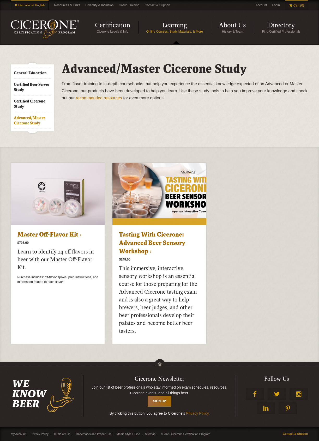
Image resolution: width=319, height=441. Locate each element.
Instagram (299, 394)
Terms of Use (61, 434)
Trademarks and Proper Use (93, 434)
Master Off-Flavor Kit (47, 234)
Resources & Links (67, 5)
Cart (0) (298, 5)
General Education (30, 73)
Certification (116, 27)
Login (276, 5)
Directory (288, 27)
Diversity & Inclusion (99, 5)
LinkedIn (266, 408)
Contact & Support (157, 5)
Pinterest (288, 408)
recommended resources (99, 98)
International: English (31, 5)
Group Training (129, 5)
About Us (236, 27)
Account (261, 5)
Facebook (255, 394)
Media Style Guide (128, 434)
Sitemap (150, 434)
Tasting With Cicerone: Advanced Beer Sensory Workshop (152, 243)
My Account (18, 434)
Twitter (277, 394)
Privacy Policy (197, 413)
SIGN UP (159, 401)
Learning (186, 27)
